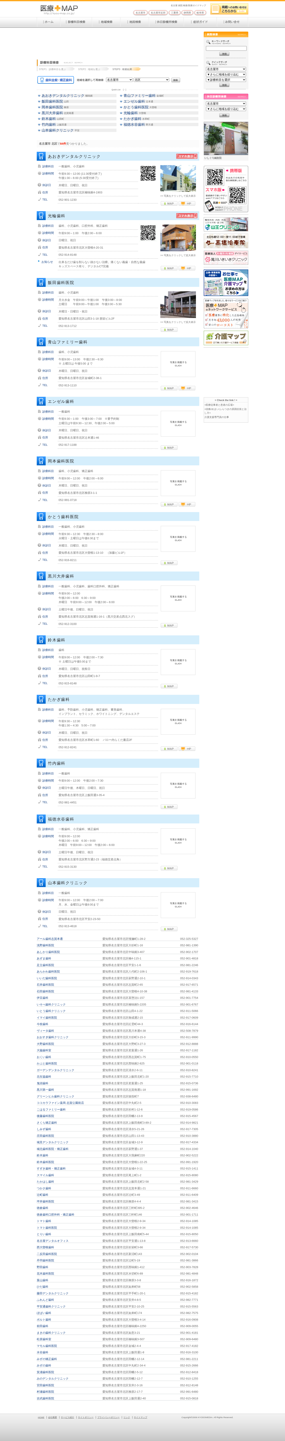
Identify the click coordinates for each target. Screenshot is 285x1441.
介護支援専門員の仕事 (216, 417)
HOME (41, 1417)
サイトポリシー (86, 1417)
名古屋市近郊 (158, 12)
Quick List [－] (119, 90)
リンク (126, 1417)
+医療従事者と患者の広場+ (219, 404)
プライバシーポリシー (108, 1417)
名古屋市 (140, 12)
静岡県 (187, 12)
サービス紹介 (67, 1417)
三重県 (174, 12)
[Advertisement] (118, 42)
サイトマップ (140, 1417)
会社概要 (52, 1417)
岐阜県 (200, 12)
